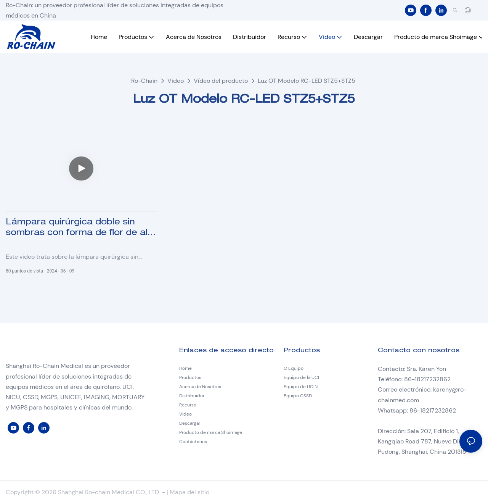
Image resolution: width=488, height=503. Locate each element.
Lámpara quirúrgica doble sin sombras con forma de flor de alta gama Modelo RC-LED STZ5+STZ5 (81, 228)
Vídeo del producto (221, 81)
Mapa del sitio (189, 492)
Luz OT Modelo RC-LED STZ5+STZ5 (306, 81)
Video (175, 81)
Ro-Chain (144, 81)
